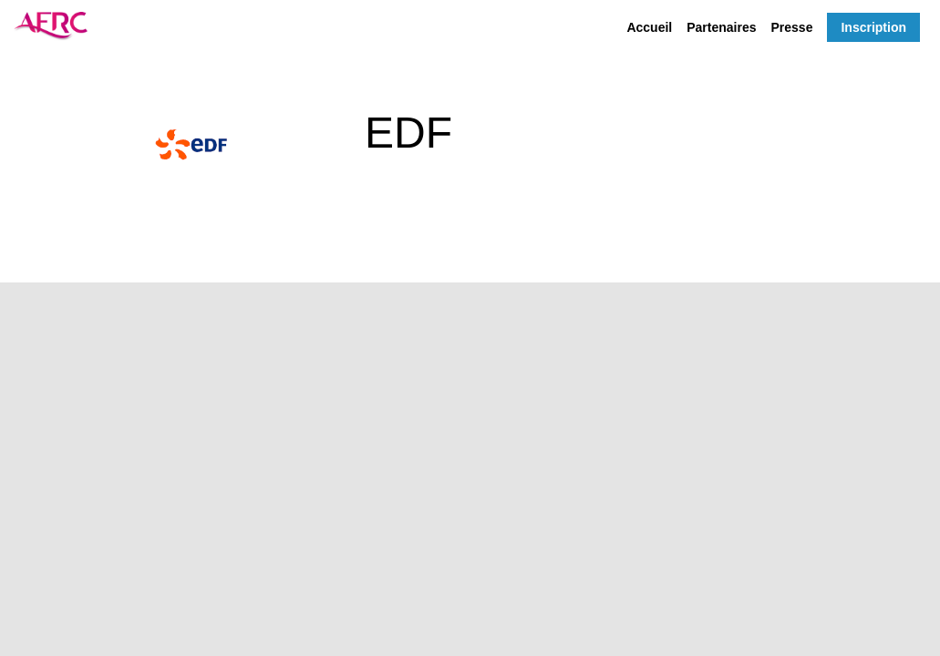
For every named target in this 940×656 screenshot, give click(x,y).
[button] (873, 27)
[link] (649, 27)
